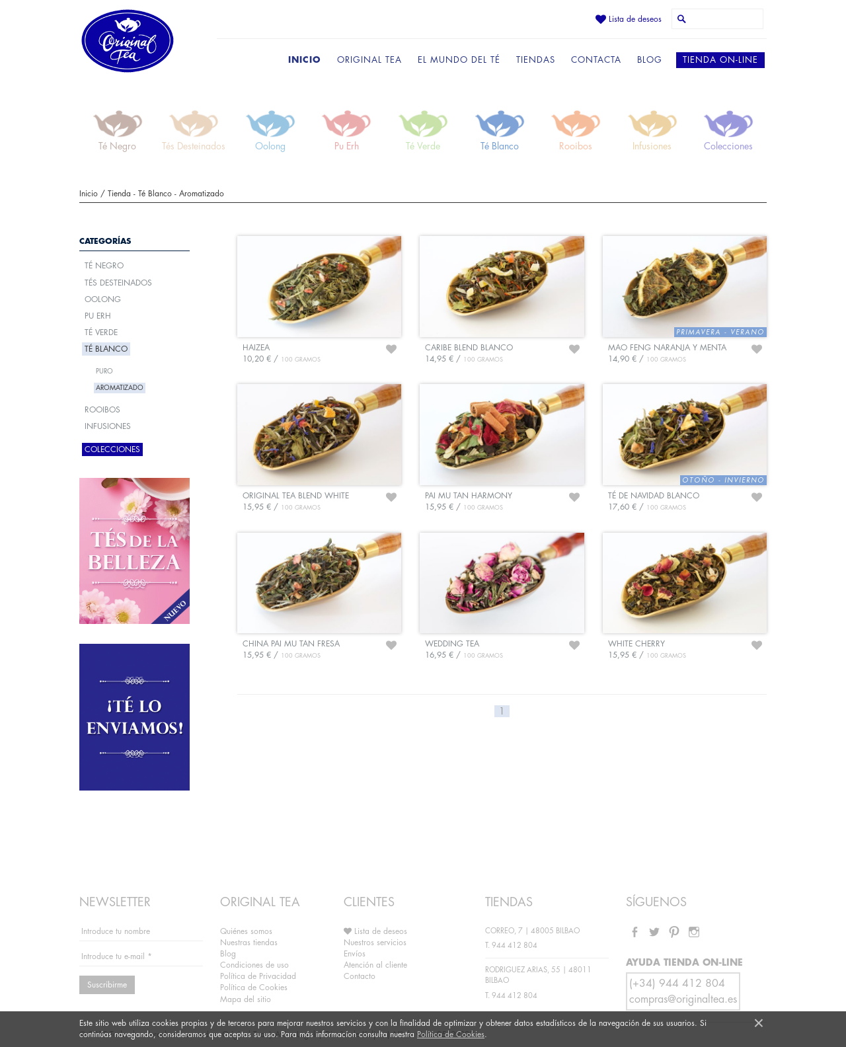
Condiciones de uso (254, 965)
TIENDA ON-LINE (720, 60)
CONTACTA (596, 60)
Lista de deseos (629, 19)
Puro (104, 371)
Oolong (103, 299)
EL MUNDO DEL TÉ (459, 60)
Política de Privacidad (258, 976)
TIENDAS (535, 60)
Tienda (119, 194)
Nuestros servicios (375, 943)
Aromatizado (201, 194)
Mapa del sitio (245, 999)
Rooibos (102, 410)
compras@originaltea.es (683, 999)
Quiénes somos (246, 931)
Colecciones (112, 449)
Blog (228, 954)
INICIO (304, 60)
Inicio (88, 194)
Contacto (359, 976)
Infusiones (108, 426)
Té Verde (101, 332)
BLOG (649, 60)
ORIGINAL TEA (369, 60)
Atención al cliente (375, 965)
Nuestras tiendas (249, 943)
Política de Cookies (450, 1034)
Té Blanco (155, 194)
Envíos (354, 954)
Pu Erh (98, 316)
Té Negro (104, 266)
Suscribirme (107, 985)
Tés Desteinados (118, 283)
